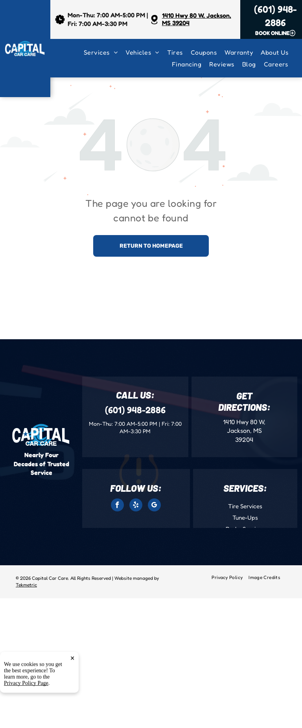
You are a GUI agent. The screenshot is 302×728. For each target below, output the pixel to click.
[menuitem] (104, 52)
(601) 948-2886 (135, 409)
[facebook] (117, 505)
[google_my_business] (154, 505)
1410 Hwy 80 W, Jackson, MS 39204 (196, 19)
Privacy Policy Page (26, 719)
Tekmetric (26, 585)
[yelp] (135, 505)
